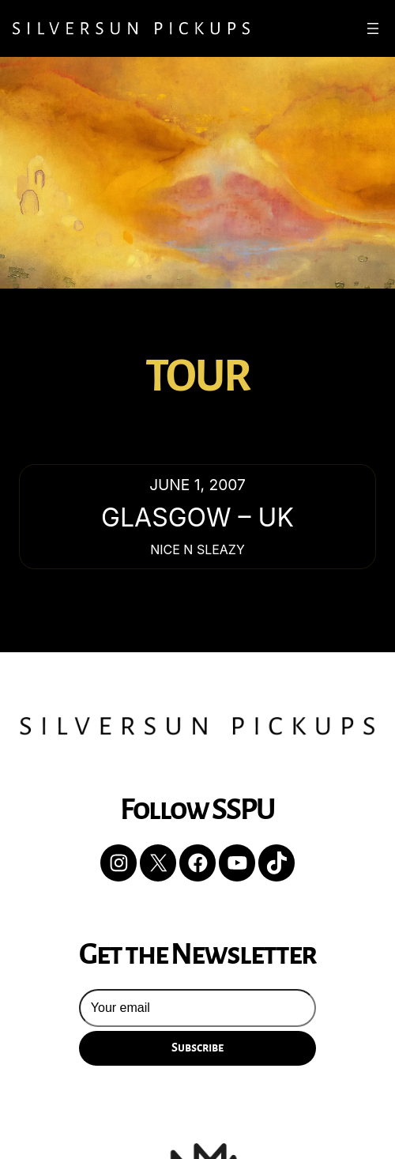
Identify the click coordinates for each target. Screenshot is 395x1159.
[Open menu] (372, 28)
